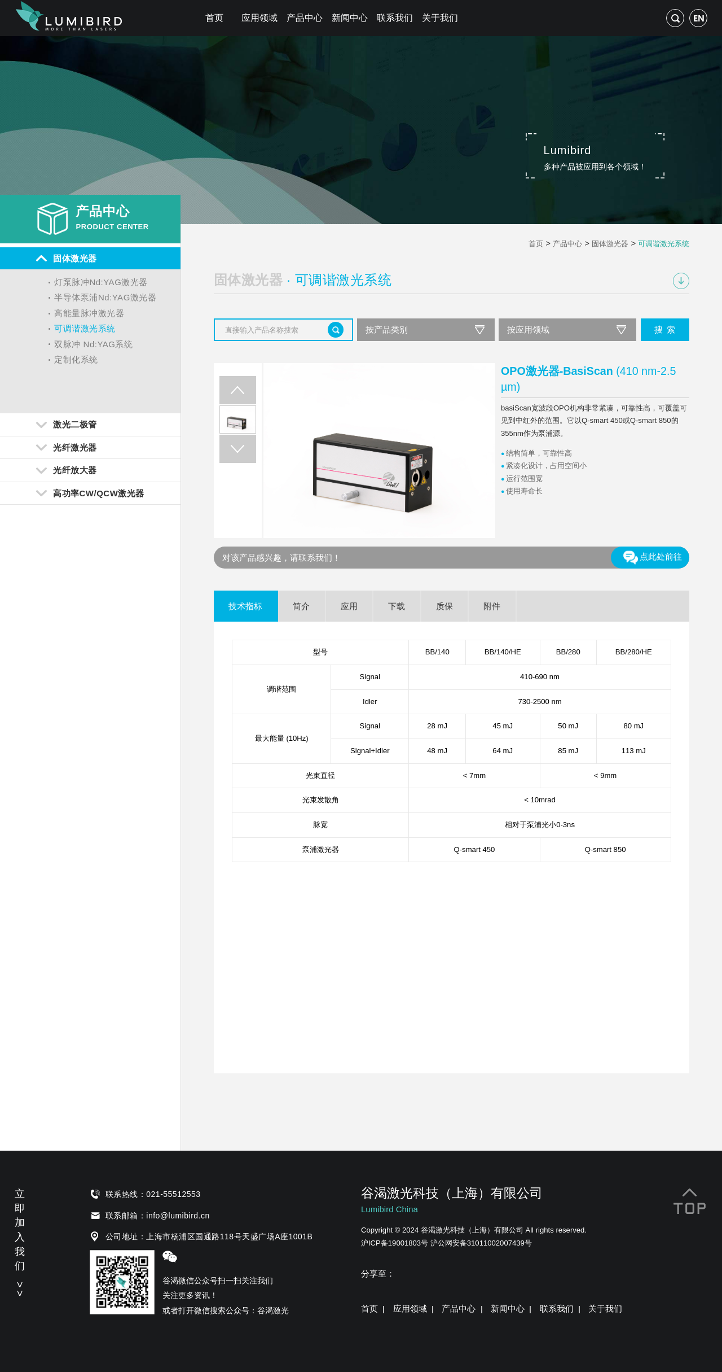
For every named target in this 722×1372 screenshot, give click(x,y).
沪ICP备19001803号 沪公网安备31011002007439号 (446, 1243)
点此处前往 (652, 557)
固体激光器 (610, 243)
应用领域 (259, 18)
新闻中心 (350, 18)
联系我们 (395, 18)
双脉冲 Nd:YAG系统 (93, 344)
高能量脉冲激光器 (89, 313)
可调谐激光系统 (85, 328)
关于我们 (440, 18)
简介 (301, 606)
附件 (491, 606)
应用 (349, 606)
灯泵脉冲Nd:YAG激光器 (100, 282)
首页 (214, 18)
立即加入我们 (20, 1241)
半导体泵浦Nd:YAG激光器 (105, 297)
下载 (396, 606)
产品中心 (305, 18)
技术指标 (245, 606)
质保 (444, 606)
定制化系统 (76, 359)
